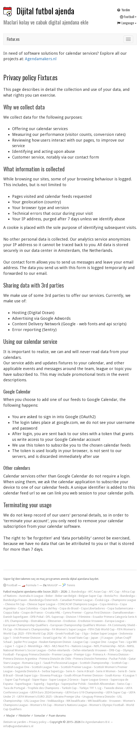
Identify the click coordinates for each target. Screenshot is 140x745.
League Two (116, 642)
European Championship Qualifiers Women (78, 625)
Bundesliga (127, 595)
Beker (49, 595)
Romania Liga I (31, 663)
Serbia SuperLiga (52, 671)
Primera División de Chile (55, 658)
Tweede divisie (113, 688)
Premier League (62, 654)
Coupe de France (32, 612)
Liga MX (132, 642)
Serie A (70, 671)
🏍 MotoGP (50, 585)
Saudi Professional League (60, 663)
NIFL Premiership (105, 646)
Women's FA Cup (41, 705)
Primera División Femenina (90, 658)
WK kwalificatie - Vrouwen (104, 700)
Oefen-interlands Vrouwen (89, 650)
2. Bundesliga (77, 591)
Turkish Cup (69, 688)
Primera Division (118, 654)
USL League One (34, 700)
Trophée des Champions (43, 688)
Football (128, 16)
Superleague (23, 683)
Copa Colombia (28, 608)
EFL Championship (16, 621)
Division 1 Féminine (78, 616)
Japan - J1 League (102, 637)
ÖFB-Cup (114, 650)
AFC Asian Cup (97, 591)
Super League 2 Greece (63, 679)
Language (126, 22)
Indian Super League (104, 633)
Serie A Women (106, 671)
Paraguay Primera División (33, 654)
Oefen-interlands (59, 650)
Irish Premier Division (27, 637)
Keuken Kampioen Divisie (55, 642)
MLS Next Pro (60, 646)
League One (98, 642)
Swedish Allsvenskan (101, 683)
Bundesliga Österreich (43, 600)
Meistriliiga (35, 646)
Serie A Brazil (85, 671)
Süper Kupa (39, 679)
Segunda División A (27, 671)
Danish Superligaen (15, 616)
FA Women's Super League (69, 629)
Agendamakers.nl (40, 58)
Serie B (122, 671)
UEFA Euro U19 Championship (84, 692)
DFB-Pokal (36, 616)
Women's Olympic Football (106, 705)
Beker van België (65, 595)
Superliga (53, 683)
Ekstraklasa (38, 621)
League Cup (80, 642)
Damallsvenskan (123, 612)
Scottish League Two (45, 667)
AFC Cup (114, 591)
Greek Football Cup (67, 633)
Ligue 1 (9, 646)
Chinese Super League (41, 604)
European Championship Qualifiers (25, 625)
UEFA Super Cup (116, 692)
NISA (121, 646)
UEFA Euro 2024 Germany (46, 692)
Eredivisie (69, 621)
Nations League (81, 646)
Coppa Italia (11, 612)
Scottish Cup (119, 663)
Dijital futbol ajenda (45, 11)
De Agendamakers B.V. (95, 722)
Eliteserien (54, 621)
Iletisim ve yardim (14, 722)
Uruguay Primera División (98, 696)
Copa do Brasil (69, 608)
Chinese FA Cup (15, 604)
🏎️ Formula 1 (30, 585)
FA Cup (7, 629)
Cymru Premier (72, 612)
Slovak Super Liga (26, 675)
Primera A (99, 654)
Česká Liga (102, 600)
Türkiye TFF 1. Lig (90, 688)
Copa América (109, 604)
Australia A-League (31, 595)
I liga (85, 633)
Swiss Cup (123, 683)
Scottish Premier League (76, 667)
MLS (47, 646)
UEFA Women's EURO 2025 (34, 696)
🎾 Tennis (68, 585)
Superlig (39, 683)
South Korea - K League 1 (121, 675)
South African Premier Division (83, 675)
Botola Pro (111, 595)
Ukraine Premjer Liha (67, 696)
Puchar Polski (117, 658)
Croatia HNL (52, 612)
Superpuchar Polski (73, 683)
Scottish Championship (94, 663)
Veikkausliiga (55, 700)
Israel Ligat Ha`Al (54, 637)
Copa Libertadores (93, 608)
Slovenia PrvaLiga (51, 675)
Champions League (124, 600)
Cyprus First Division (97, 612)
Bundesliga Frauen (15, 600)
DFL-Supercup (55, 616)
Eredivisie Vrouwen (90, 621)
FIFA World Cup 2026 (39, 633)
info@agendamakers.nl (18, 726)
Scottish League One (16, 667)
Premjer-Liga (82, 654)
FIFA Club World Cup (101, 629)
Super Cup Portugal (17, 679)
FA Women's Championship (32, 629)
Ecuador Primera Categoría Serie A (115, 616)
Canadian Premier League (76, 600)
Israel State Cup (78, 637)
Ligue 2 (21, 646)
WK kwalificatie (75, 700)
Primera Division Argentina (20, 658)
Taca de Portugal (14, 688)
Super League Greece (94, 679)
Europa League (114, 621)
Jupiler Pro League (25, 642)
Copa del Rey (48, 608)
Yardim (123, 9)
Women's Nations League (70, 705)
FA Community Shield (121, 625)
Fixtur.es (13, 39)
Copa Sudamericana (120, 608)
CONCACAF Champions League (77, 604)
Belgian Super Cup (90, 595)
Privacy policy (38, 722)
